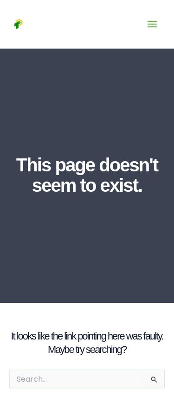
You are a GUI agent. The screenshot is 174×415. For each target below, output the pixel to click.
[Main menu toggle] (152, 24)
